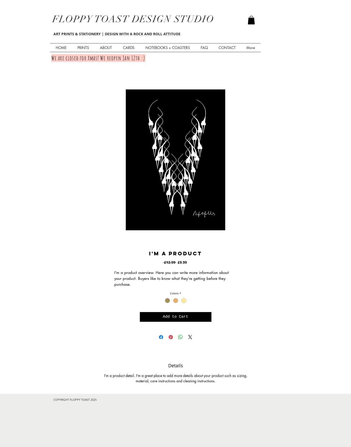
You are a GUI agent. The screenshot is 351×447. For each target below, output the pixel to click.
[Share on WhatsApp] (180, 337)
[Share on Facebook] (161, 337)
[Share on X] (190, 337)
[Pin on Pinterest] (171, 337)
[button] (251, 20)
